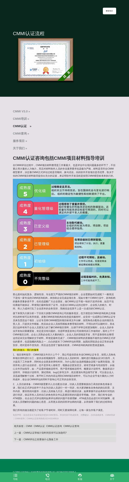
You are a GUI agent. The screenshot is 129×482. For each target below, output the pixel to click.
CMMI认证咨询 (54, 426)
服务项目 (19, 141)
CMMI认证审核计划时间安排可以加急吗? (45, 432)
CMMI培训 (20, 118)
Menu (109, 11)
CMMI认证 (20, 126)
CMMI (29, 426)
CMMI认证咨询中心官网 (27, 10)
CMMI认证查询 (71, 426)
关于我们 (19, 148)
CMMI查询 (20, 133)
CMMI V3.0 (20, 111)
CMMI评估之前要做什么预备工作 (40, 439)
